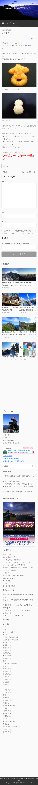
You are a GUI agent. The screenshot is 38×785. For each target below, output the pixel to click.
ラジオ (5, 634)
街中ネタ (6, 719)
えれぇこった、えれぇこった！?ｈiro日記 (17, 562)
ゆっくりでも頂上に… (10, 570)
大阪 (4, 666)
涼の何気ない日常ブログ (19, 5)
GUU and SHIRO (9, 578)
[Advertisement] (19, 389)
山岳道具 (6, 677)
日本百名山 (7, 692)
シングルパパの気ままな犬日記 (13, 575)
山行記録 (6, 682)
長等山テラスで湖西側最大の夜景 (14, 594)
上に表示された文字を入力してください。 (16, 244)
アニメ (5, 627)
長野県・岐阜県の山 (10, 726)
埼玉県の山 (7, 658)
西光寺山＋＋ (7, 615)
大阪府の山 (7, 669)
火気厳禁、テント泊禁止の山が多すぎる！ (19, 484)
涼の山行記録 (7, 456)
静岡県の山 (7, 732)
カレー (5, 629)
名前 (3, 212)
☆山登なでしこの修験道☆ (12, 560)
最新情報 (6, 698)
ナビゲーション (11, 23)
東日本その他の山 (9, 705)
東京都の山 (7, 700)
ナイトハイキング (9, 632)
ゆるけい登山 (7, 554)
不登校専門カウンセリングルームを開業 (16, 605)
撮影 (4, 687)
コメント (5, 181)
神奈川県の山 (7, 713)
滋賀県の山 (7, 711)
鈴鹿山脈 (6, 724)
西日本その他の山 (9, 721)
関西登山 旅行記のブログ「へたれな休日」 (18, 567)
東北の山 (6, 703)
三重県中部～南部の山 (10, 637)
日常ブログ (6, 166)
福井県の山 (7, 716)
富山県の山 (7, 674)
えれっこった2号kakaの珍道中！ (14, 565)
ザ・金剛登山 (7, 581)
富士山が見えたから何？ (13, 481)
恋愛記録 (6, 684)
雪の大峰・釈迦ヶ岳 (28, 172)
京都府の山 (7, 642)
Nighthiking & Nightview (11, 458)
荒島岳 (5, 172)
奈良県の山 (7, 671)
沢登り (5, 708)
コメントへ (32, 38)
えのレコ (6, 573)
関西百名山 (7, 729)
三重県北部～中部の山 (10, 640)
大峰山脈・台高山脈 (10, 663)
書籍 (4, 695)
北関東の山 (7, 653)
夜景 (4, 661)
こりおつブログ (8, 583)
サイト (4, 221)
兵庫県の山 (7, 645)
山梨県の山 (7, 679)
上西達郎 (31, 600)
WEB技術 (6, 624)
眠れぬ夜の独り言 (9, 557)
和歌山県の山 (7, 655)
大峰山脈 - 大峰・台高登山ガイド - (15, 461)
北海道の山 (7, 648)
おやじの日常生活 (9, 586)
